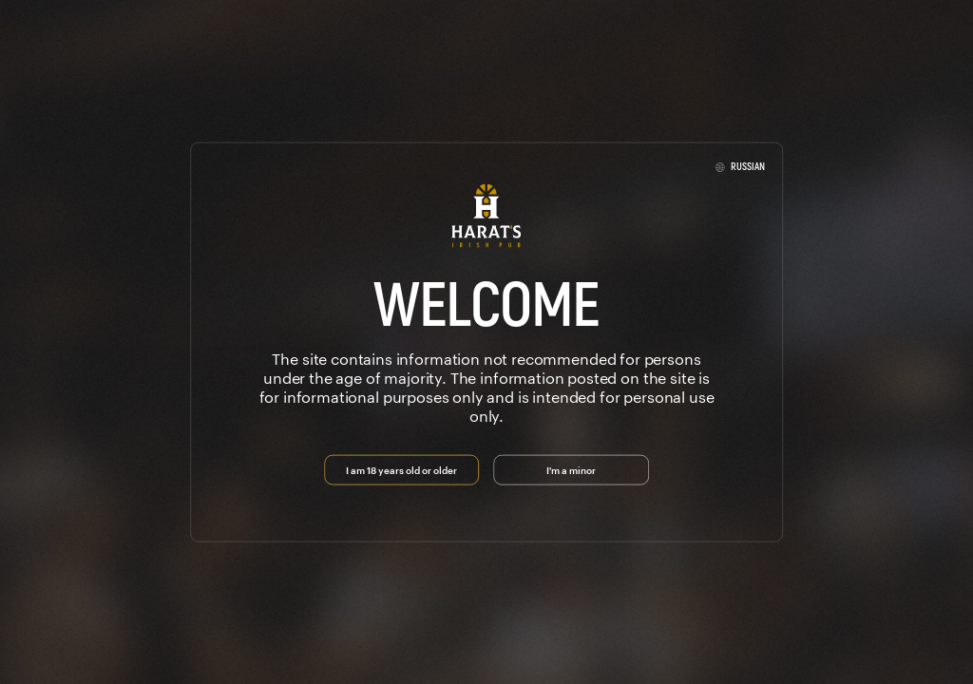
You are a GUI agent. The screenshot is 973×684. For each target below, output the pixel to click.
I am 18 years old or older (401, 468)
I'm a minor (571, 468)
